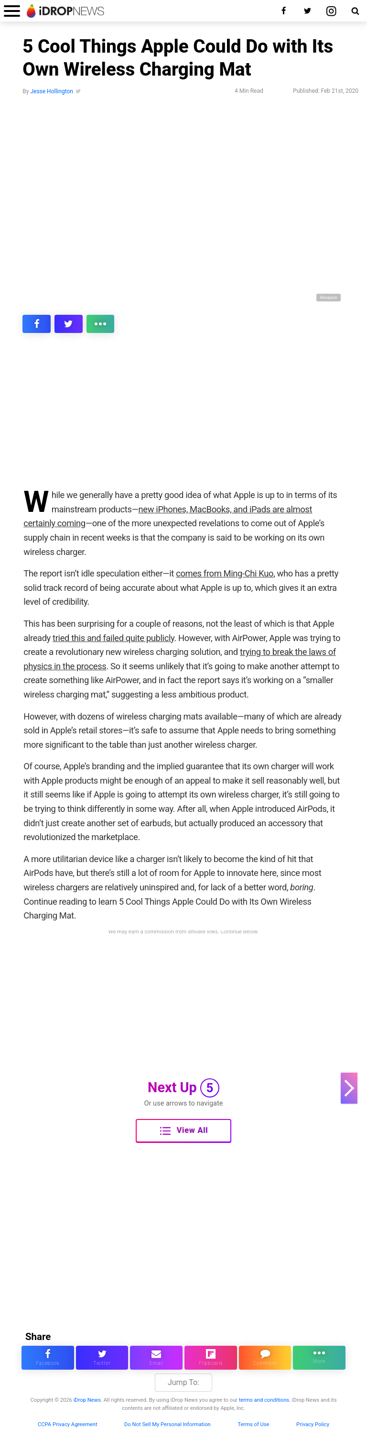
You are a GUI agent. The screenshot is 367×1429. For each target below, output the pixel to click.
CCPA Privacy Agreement (67, 1424)
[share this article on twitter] (68, 324)
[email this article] (156, 1358)
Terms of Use (253, 1424)
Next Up (183, 1087)
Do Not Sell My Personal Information (167, 1424)
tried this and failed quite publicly (113, 638)
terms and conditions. (265, 1400)
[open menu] (12, 11)
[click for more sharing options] (100, 324)
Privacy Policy (312, 1424)
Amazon (328, 297)
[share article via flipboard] (210, 1358)
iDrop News (87, 1400)
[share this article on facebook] (36, 324)
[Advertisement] (183, 417)
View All (184, 1131)
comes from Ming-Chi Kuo (224, 573)
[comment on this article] (265, 1358)
